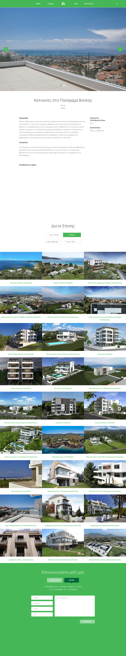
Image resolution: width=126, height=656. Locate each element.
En (117, 4)
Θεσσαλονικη (54, 580)
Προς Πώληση (54, 235)
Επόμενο (120, 49)
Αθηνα (71, 580)
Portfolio (72, 235)
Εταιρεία (50, 4)
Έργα (76, 4)
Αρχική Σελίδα (63, 3)
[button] (53, 241)
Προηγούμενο (6, 49)
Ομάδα (38, 4)
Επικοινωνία (88, 4)
